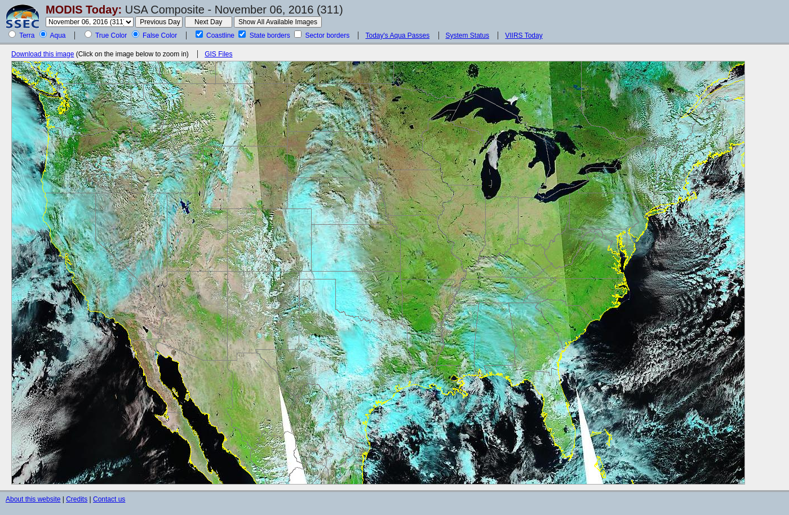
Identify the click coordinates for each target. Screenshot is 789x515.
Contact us (109, 499)
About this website (33, 499)
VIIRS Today (523, 35)
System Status (467, 35)
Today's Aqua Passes (397, 35)
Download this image (42, 54)
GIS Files (218, 54)
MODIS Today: (84, 9)
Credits (76, 499)
